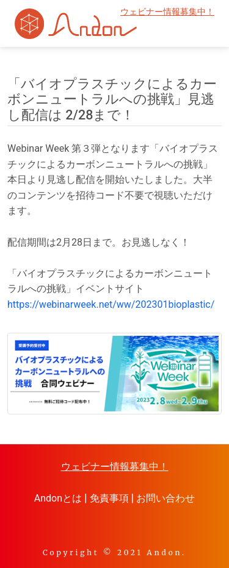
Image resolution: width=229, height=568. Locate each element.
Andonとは (58, 498)
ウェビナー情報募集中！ (167, 12)
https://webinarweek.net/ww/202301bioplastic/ (110, 304)
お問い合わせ (165, 498)
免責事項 (109, 498)
